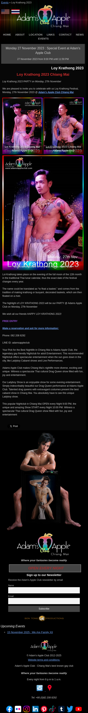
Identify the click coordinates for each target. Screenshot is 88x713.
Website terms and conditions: (44, 659)
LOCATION (35, 34)
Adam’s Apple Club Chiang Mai (56, 92)
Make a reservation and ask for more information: (30, 328)
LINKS (51, 34)
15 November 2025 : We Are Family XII (30, 632)
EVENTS (43, 38)
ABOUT (20, 34)
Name (11, 585)
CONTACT (65, 34)
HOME (7, 34)
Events (5, 2)
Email (11, 596)
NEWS (80, 34)
